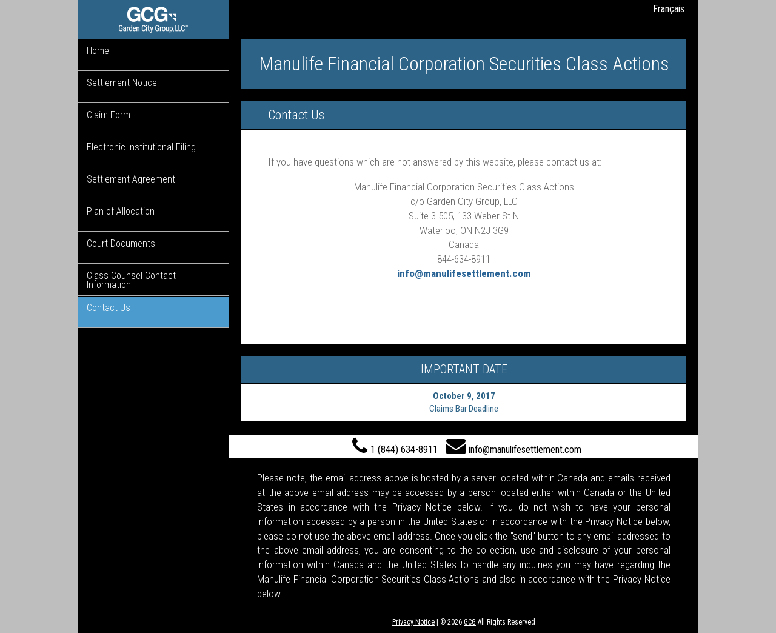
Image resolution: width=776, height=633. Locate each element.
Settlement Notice (122, 83)
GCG (470, 622)
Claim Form (108, 115)
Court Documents (121, 243)
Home (98, 50)
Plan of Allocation (121, 211)
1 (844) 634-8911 (395, 446)
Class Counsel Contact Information (131, 280)
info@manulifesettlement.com (464, 273)
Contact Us (108, 307)
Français (668, 9)
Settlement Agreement (131, 179)
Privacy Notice (413, 622)
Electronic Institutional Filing (141, 147)
